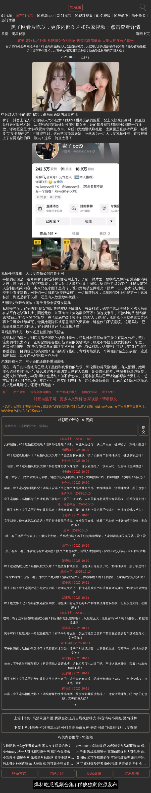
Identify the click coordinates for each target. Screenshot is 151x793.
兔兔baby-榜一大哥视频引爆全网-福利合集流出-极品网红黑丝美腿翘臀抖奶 (56, 752)
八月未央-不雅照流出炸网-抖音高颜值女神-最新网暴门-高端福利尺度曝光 (80, 727)
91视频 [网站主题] (75, 7)
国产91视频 (25, 16)
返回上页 (143, 34)
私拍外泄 (19, 392)
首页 (4, 34)
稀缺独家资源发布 (97, 784)
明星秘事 (19, 34)
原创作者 (139, 16)
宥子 (5, 392)
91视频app (45, 16)
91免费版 (103, 16)
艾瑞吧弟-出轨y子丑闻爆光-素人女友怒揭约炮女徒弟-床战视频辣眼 (50, 746)
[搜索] (142, 6)
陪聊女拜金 (89, 392)
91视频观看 (84, 16)
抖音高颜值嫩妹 (40, 392)
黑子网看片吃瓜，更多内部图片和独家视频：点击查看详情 (75, 27)
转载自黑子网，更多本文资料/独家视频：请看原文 (75, 399)
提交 (143, 429)
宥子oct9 (108, 392)
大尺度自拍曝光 (66, 392)
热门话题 (8, 20)
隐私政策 (94, 773)
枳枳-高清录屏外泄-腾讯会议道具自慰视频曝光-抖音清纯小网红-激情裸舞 (80, 718)
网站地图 (132, 773)
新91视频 (64, 16)
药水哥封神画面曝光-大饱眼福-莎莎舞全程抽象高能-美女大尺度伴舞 (51, 763)
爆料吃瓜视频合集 (54, 784)
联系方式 (19, 773)
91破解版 (121, 16)
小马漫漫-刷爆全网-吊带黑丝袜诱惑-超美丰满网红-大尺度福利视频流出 (53, 758)
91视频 (6, 16)
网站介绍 (57, 773)
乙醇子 (85, 57)
